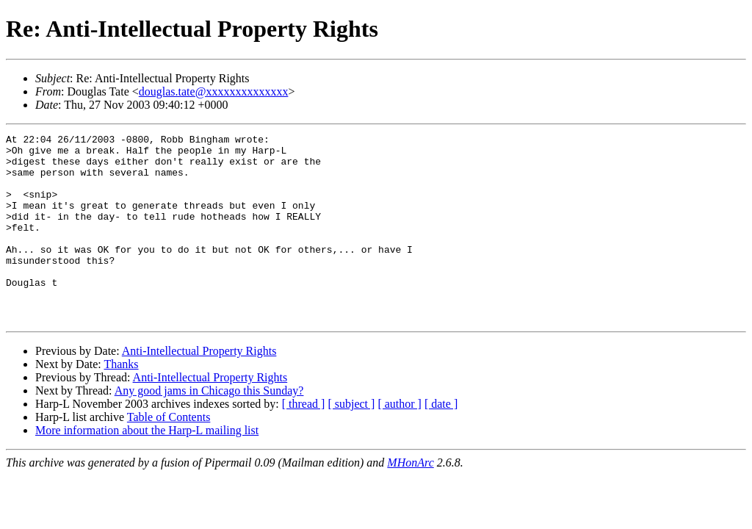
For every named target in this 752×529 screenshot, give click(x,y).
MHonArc (410, 500)
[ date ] (441, 441)
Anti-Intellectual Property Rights (199, 388)
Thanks (121, 401)
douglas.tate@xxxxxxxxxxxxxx (214, 91)
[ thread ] (303, 441)
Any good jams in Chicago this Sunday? (209, 428)
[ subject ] (351, 441)
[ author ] (399, 441)
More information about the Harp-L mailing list (146, 467)
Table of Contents (169, 454)
